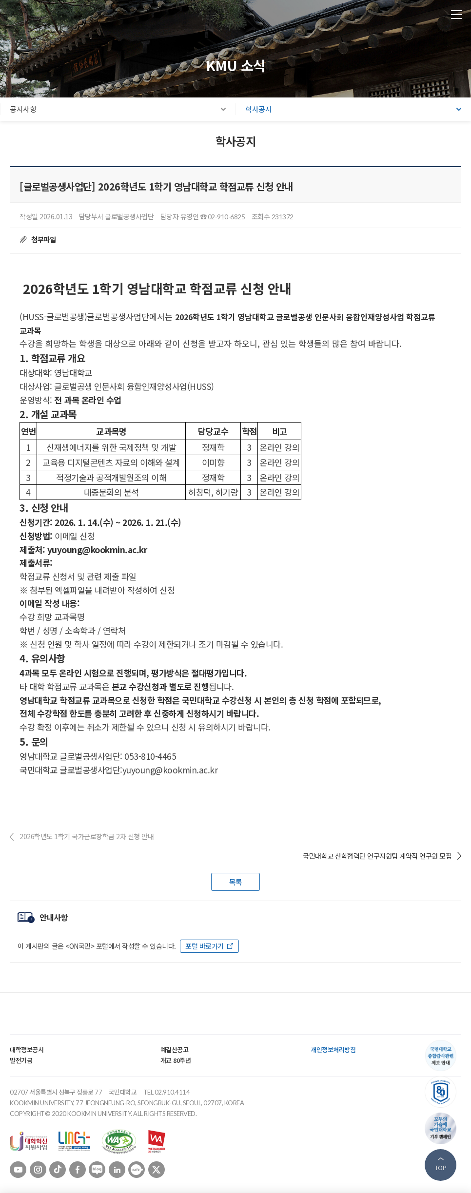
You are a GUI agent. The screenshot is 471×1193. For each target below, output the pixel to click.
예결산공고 (174, 1049)
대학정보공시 (26, 1049)
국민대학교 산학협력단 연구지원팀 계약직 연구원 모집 (377, 856)
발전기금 (21, 1060)
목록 (235, 882)
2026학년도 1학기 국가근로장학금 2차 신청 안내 (87, 836)
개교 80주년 (175, 1060)
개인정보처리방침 (333, 1049)
